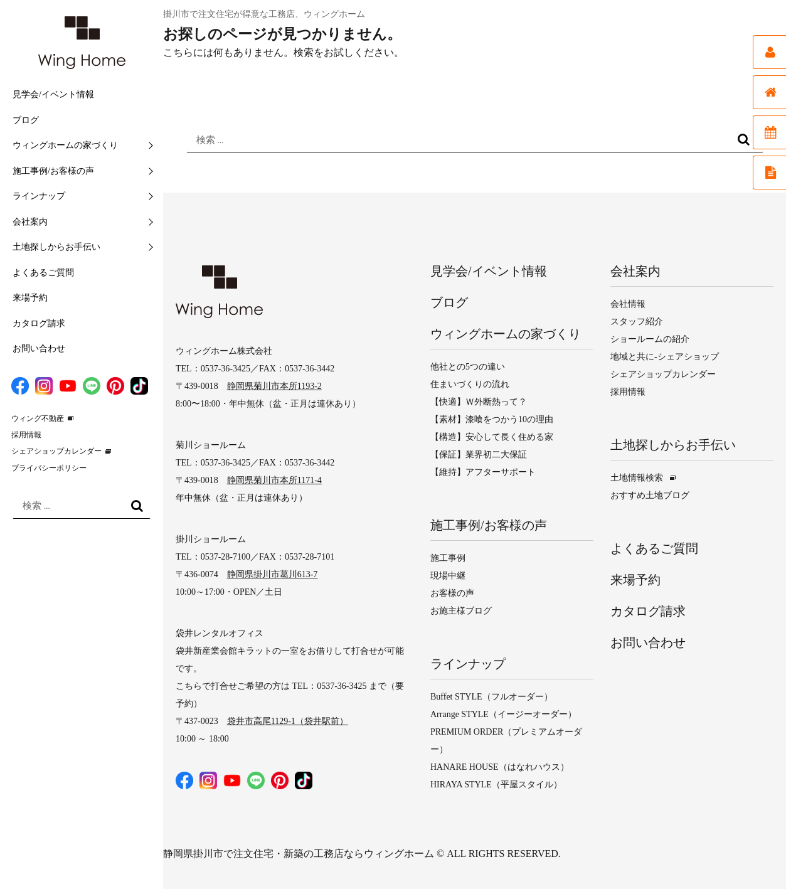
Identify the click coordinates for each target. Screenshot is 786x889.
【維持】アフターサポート (483, 472)
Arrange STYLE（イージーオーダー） (503, 714)
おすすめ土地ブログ (649, 495)
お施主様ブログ (461, 610)
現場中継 (447, 575)
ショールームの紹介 (649, 339)
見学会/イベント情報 (53, 94)
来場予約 (30, 297)
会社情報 (627, 304)
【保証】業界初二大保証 (478, 454)
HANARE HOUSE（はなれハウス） (499, 767)
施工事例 (447, 558)
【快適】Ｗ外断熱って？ (478, 402)
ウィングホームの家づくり (65, 145)
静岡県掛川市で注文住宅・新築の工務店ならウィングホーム (298, 853)
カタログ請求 (39, 323)
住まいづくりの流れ (469, 384)
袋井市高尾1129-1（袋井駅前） (287, 721)
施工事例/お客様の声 (53, 171)
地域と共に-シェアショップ (664, 356)
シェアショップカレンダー (56, 451)
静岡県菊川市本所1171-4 (274, 480)
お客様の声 (452, 593)
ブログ (26, 120)
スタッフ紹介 (636, 321)
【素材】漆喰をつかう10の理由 (491, 419)
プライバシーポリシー (49, 468)
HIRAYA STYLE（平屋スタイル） (496, 784)
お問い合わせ (39, 348)
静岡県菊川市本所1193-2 (274, 386)
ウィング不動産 (37, 418)
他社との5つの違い (467, 366)
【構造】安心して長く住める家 (491, 437)
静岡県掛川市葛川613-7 (272, 574)
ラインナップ (39, 196)
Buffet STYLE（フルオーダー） (491, 696)
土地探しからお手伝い (56, 247)
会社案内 (30, 221)
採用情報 (26, 434)
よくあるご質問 (43, 272)
